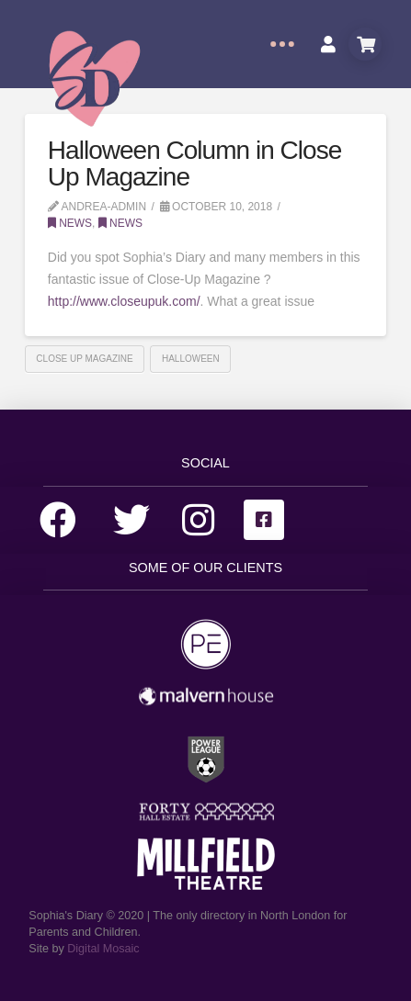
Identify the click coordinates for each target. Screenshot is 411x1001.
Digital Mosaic (103, 948)
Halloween (191, 359)
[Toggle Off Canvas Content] (282, 44)
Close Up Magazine (84, 359)
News (70, 223)
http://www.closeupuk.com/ (124, 301)
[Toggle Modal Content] (365, 44)
